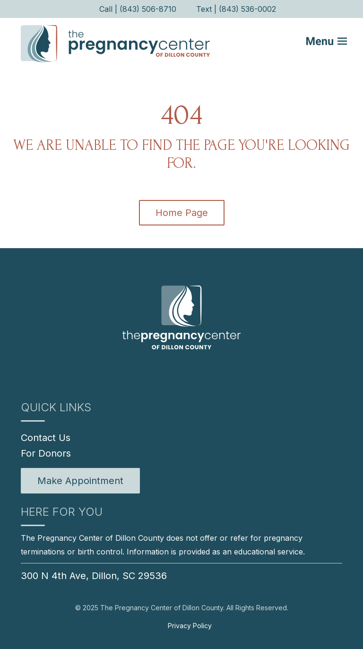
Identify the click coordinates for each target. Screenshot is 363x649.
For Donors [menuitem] (46, 453)
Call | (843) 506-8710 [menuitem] (137, 9)
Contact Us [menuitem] (45, 437)
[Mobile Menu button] (333, 43)
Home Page (182, 212)
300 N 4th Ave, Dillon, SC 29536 (94, 575)
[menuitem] (80, 480)
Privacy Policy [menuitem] (190, 626)
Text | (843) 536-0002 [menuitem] (236, 9)
